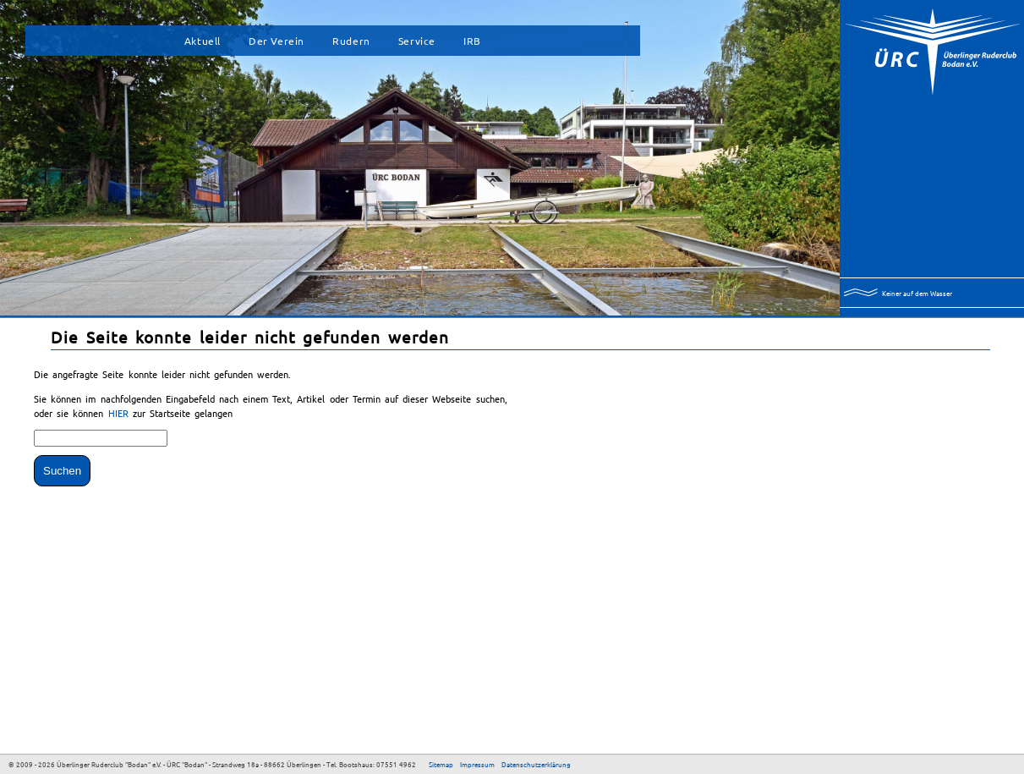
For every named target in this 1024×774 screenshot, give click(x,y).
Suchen (62, 470)
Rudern (351, 40)
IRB (472, 40)
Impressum (477, 764)
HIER (120, 413)
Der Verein (276, 40)
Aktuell (202, 40)
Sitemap (441, 764)
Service (416, 40)
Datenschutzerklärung (536, 764)
